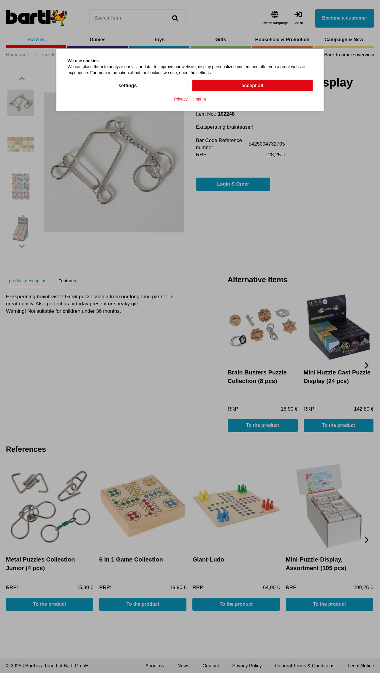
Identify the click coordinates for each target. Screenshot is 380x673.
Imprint (199, 99)
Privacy (181, 99)
